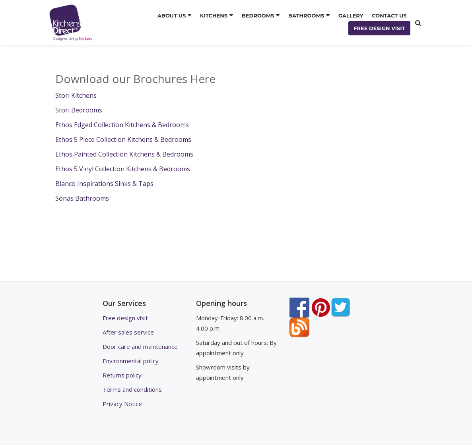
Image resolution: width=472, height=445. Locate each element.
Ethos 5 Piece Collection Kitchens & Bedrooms (123, 139)
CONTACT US (389, 15)
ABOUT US (171, 15)
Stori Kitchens (76, 95)
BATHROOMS (306, 15)
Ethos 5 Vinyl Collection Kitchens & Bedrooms (122, 168)
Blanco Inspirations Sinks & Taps (105, 183)
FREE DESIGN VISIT (379, 28)
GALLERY (350, 15)
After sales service (128, 332)
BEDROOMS (258, 15)
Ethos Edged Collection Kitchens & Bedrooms (122, 124)
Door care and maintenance (140, 346)
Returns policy (122, 375)
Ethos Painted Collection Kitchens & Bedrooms (124, 154)
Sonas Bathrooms (82, 198)
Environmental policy (131, 361)
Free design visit (125, 318)
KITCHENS (213, 15)
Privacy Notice (122, 404)
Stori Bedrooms (78, 110)
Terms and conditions (132, 389)
